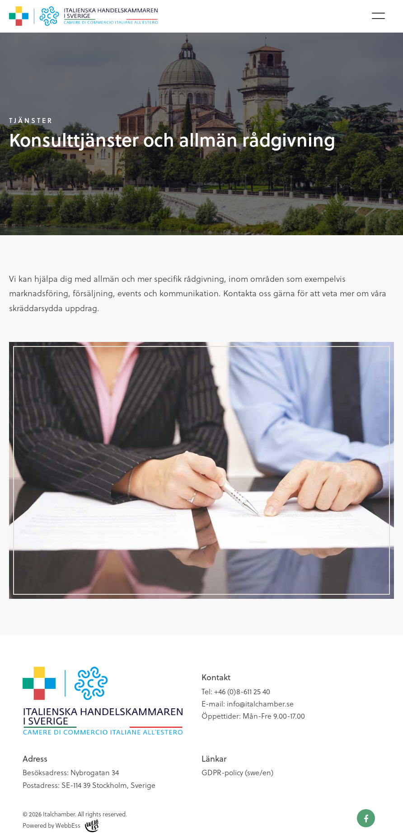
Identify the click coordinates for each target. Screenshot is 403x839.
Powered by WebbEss (60, 826)
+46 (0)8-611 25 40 (242, 691)
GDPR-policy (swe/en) (237, 772)
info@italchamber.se (260, 703)
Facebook (366, 818)
